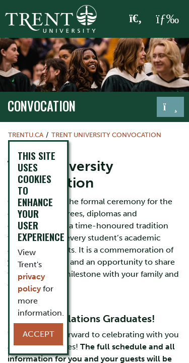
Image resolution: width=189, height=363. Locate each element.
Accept (38, 334)
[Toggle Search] (136, 19)
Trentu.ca (25, 135)
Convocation (42, 106)
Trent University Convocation (106, 135)
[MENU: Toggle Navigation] (167, 19)
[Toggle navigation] (170, 107)
